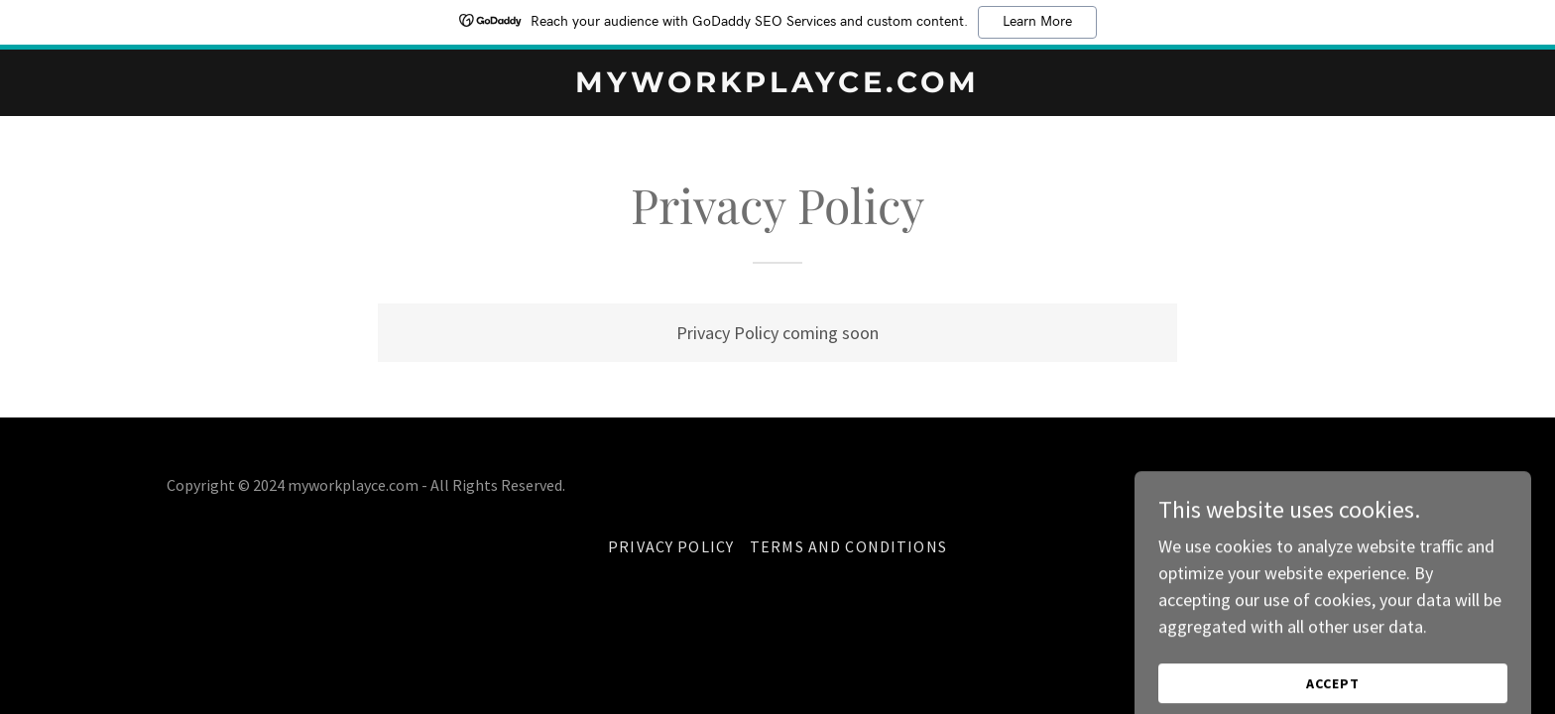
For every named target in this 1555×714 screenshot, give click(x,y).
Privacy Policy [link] (671, 546)
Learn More (1037, 22)
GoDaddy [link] (1358, 485)
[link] (778, 85)
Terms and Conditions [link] (848, 546)
